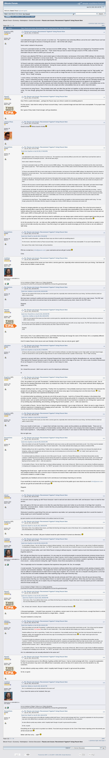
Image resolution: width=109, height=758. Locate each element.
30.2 (24, 14)
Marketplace (24, 20)
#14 (104, 522)
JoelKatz (7, 258)
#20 (104, 712)
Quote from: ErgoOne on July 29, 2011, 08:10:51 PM (34, 441)
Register (27, 16)
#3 (104, 122)
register (25, 10)
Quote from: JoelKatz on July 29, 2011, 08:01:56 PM (34, 291)
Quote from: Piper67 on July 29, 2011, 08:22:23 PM (34, 715)
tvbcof (6, 495)
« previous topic (93, 23)
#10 (104, 378)
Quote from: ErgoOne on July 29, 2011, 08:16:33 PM (34, 595)
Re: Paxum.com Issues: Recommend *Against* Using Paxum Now (45, 96)
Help (13, 16)
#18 (104, 657)
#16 (104, 592)
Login (22, 16)
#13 (104, 496)
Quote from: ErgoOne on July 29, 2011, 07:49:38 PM (34, 151)
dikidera (6, 621)
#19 (104, 682)
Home (8, 16)
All (13, 25)
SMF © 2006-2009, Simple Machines (61, 754)
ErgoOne (7, 31)
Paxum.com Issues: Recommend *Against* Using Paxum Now (62, 20)
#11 (104, 414)
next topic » (101, 23)
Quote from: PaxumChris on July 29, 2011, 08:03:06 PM (35, 314)
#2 (104, 97)
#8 (104, 310)
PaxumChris (8, 147)
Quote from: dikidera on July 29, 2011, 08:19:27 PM (34, 686)
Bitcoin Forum (7, 20)
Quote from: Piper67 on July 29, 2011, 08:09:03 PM (34, 525)
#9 (104, 346)
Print (103, 25)
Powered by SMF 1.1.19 (44, 754)
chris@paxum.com (39, 250)
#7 (104, 288)
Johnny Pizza (8, 122)
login (20, 10)
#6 (104, 259)
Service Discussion (35, 20)
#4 (104, 148)
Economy (16, 20)
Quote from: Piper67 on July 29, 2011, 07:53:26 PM (34, 236)
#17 (104, 622)
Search (17, 16)
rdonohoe (7, 345)
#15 (104, 540)
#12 (104, 438)
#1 (104, 32)
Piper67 (6, 96)
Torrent (27, 14)
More (32, 16)
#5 (104, 232)
